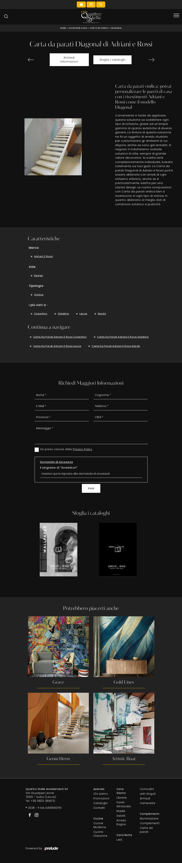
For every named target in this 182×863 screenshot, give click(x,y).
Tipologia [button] (36, 286)
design (38, 275)
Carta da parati (99, 28)
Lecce (83, 313)
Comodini (147, 789)
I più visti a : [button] (38, 305)
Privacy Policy (82, 449)
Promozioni (101, 798)
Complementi (148, 823)
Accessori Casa (78, 28)
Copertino (40, 313)
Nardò (102, 313)
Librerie (122, 798)
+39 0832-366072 (43, 801)
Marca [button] (34, 248)
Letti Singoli (148, 794)
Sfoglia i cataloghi (113, 60)
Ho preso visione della (66, 449)
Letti (119, 840)
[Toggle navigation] (176, 15)
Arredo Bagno (121, 822)
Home (63, 28)
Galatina (63, 313)
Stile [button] (32, 267)
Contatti (99, 808)
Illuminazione (148, 819)
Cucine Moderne (99, 825)
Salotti (121, 816)
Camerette (147, 803)
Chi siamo (100, 794)
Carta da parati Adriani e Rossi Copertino (60, 337)
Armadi (145, 798)
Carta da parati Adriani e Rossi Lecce (57, 346)
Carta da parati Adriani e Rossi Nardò (116, 346)
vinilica (38, 294)
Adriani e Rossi (43, 256)
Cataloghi (100, 803)
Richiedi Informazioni (69, 59)
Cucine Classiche (100, 834)
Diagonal (116, 28)
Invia (91, 488)
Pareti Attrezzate (124, 804)
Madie (121, 811)
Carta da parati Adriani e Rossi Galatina (122, 337)
